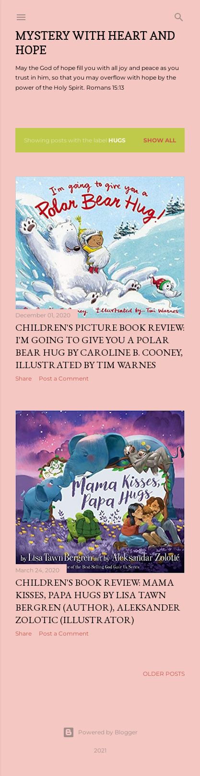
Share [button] (23, 378)
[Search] (179, 15)
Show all (159, 140)
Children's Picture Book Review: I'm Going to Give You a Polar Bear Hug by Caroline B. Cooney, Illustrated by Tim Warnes (100, 346)
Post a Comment (64, 378)
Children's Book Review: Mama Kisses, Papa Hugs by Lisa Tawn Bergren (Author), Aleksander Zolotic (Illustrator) (97, 600)
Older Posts (164, 671)
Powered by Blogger (100, 730)
